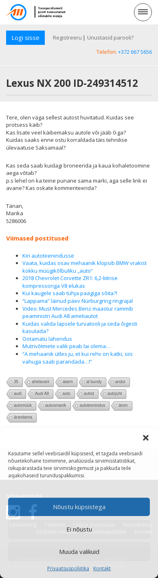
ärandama (23, 417)
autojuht (115, 393)
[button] (146, 438)
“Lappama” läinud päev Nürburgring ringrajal (77, 300)
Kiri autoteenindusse (48, 255)
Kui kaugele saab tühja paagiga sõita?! (69, 293)
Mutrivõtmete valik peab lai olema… (66, 346)
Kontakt (102, 568)
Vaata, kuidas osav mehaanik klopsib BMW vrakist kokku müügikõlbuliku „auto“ (84, 266)
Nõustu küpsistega (79, 507)
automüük (23, 405)
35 (16, 381)
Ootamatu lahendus (47, 338)
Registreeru (67, 37)
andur (120, 381)
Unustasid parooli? (110, 37)
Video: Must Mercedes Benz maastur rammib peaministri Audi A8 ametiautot (77, 312)
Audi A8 (42, 393)
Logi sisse (25, 37)
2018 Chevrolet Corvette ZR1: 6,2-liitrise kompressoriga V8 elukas (70, 281)
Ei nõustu (79, 529)
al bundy (94, 381)
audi (18, 393)
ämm (122, 405)
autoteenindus (92, 405)
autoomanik (55, 405)
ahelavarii (40, 381)
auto (66, 393)
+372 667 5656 (135, 51)
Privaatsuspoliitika (68, 568)
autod (89, 393)
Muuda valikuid (79, 551)
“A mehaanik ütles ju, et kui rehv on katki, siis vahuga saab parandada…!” (77, 357)
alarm (68, 381)
